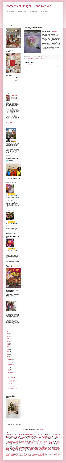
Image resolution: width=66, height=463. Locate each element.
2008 (8, 356)
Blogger (41, 429)
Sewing (46, 440)
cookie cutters (19, 444)
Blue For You (10, 379)
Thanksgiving (46, 441)
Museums (47, 444)
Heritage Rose (10, 372)
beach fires (40, 455)
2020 (8, 336)
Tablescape (8, 444)
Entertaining (29, 434)
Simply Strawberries (11, 375)
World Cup (35, 455)
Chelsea (32, 450)
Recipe (40, 434)
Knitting (7, 447)
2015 (8, 344)
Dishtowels (26, 443)
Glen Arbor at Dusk (11, 377)
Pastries (31, 441)
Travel (24, 436)
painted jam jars (56, 453)
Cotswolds (12, 455)
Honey (57, 443)
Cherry (52, 443)
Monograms (49, 449)
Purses (12, 448)
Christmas (56, 436)
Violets (35, 454)
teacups (48, 454)
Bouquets (50, 442)
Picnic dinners (34, 453)
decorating (30, 437)
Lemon (37, 444)
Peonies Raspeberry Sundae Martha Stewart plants (35, 58)
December (10, 359)
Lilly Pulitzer (43, 449)
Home (42, 66)
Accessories (41, 443)
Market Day (10, 389)
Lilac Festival (17, 455)
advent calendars (31, 447)
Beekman (7, 454)
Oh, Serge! (10, 370)
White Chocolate (17, 450)
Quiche (7, 456)
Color (52, 440)
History (50, 447)
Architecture (14, 449)
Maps (22, 455)
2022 (8, 333)
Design (14, 437)
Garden (20, 434)
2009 (8, 354)
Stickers (57, 450)
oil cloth (39, 454)
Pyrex (54, 450)
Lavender (12, 447)
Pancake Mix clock (56, 455)
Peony (29, 442)
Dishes (37, 447)
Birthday (47, 443)
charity (57, 444)
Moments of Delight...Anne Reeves (28, 6)
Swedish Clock (10, 374)
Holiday (16, 440)
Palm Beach (23, 440)
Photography (9, 434)
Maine (42, 444)
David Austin (18, 441)
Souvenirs (34, 446)
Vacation (40, 446)
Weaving (10, 456)
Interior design (13, 436)
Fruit (25, 444)
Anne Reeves (15, 95)
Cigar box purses (57, 442)
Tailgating (45, 453)
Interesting (37, 437)
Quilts (58, 448)
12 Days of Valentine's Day (44, 436)
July (9, 367)
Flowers (56, 437)
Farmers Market (44, 438)
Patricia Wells (47, 448)
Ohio (26, 453)
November (10, 361)
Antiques (58, 438)
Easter (30, 438)
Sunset (52, 444)
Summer (14, 443)
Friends (31, 436)
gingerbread (9, 442)
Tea (19, 437)
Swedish (16, 448)
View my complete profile (10, 122)
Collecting (8, 437)
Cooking (19, 449)
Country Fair (38, 450)
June (9, 369)
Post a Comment (29, 64)
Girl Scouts (31, 449)
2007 (8, 358)
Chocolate (57, 440)
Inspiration (57, 434)
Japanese (40, 441)
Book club (57, 446)
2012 (8, 349)
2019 (8, 338)
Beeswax (28, 450)
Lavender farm (37, 449)
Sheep (32, 454)
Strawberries (8, 449)
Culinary (52, 438)
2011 (8, 351)
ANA (36, 441)
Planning (9, 443)
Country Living (16, 442)
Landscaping (21, 453)
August (9, 366)
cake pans (7, 453)
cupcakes (12, 441)
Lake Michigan (25, 441)
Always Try (10, 383)
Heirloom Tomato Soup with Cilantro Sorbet (13, 381)
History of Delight (11, 385)
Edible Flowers (33, 443)
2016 (8, 343)
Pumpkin (53, 448)
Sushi (25, 455)
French (52, 441)
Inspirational (31, 444)
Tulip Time (50, 453)
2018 (8, 339)
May (9, 392)
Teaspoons (29, 455)
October (9, 362)
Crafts (48, 434)
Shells (33, 442)
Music (54, 449)
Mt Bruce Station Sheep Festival (24, 454)
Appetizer (45, 442)
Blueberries (8, 446)
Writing (13, 444)
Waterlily (11, 450)
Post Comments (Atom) (33, 68)
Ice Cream (30, 440)
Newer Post (26, 66)
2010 (8, 353)
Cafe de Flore (45, 455)
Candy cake (50, 455)
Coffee (20, 443)
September (10, 364)
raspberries (44, 454)
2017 (8, 341)
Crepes (16, 453)
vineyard (14, 456)
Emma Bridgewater (44, 447)
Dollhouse (14, 446)
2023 (8, 331)
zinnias (52, 454)
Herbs (19, 446)
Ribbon (29, 446)
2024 (8, 330)
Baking (12, 438)
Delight (18, 438)
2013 (8, 348)
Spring (7, 438)
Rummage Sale (19, 447)
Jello (50, 450)
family (45, 446)
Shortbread (40, 453)
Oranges (29, 453)
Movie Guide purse (11, 386)
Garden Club (23, 442)
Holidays (55, 447)
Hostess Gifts (41, 448)
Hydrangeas (58, 441)
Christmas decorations (47, 437)
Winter (24, 450)
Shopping (36, 438)
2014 (8, 346)
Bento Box (12, 454)
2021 (8, 334)
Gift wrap (30, 448)
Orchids (24, 446)
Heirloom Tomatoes (45, 450)
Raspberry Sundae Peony (12, 388)
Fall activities (24, 449)
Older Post (58, 66)
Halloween (35, 448)
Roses (23, 437)
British (16, 454)
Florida (7, 441)
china (21, 448)
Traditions (24, 438)
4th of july (50, 446)
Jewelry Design (38, 440)
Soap (25, 447)
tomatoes (12, 453)
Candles (25, 448)
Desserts (10, 440)
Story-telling (39, 442)
